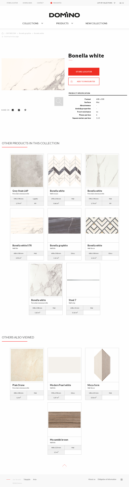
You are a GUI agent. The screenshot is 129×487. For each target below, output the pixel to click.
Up (64, 466)
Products (62, 23)
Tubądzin (27, 479)
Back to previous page (11, 36)
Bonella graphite (25, 33)
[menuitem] (102, 3)
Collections (30, 23)
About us (91, 479)
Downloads (27, 3)
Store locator (84, 72)
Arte (34, 479)
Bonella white (39, 33)
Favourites (57, 3)
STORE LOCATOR (12, 3)
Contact (40, 3)
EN (120, 3)
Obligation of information (107, 479)
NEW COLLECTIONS (96, 23)
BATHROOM (11, 33)
